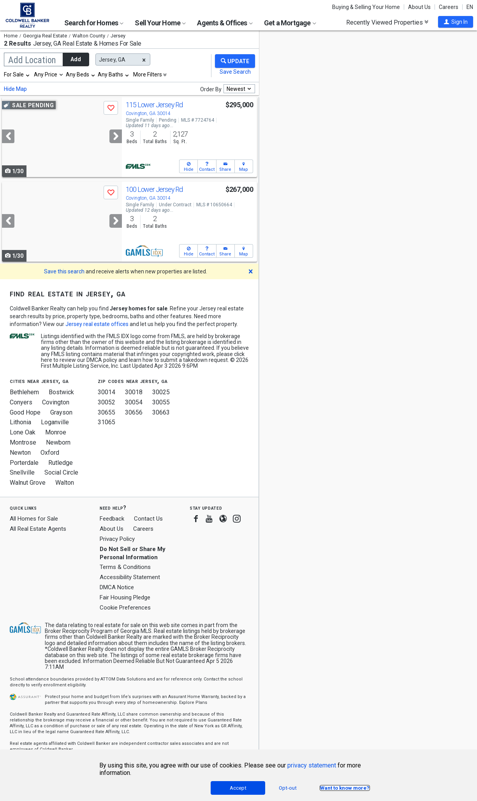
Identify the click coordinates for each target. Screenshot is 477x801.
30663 (161, 412)
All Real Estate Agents (38, 528)
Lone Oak (22, 432)
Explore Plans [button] (193, 702)
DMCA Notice (117, 587)
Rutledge (60, 462)
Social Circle (61, 472)
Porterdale (24, 462)
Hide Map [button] (15, 89)
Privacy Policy (117, 538)
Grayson (61, 412)
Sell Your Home (160, 23)
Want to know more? (345, 788)
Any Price (45, 74)
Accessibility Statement (130, 577)
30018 (134, 392)
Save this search (64, 271)
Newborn (58, 442)
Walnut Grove (28, 482)
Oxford (49, 452)
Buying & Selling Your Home (366, 7)
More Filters (147, 74)
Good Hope (25, 412)
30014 (106, 392)
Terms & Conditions (125, 567)
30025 (161, 392)
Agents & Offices (224, 23)
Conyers (21, 402)
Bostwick (61, 392)
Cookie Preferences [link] (125, 607)
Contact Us (148, 518)
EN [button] (469, 7)
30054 (134, 402)
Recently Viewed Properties (387, 22)
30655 (106, 412)
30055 (161, 402)
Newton (20, 452)
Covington (55, 402)
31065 (106, 422)
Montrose (23, 442)
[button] (455, 22)
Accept (238, 788)
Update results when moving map (319, 43)
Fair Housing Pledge (125, 597)
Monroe (55, 432)
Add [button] (75, 59)
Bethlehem (24, 392)
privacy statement (311, 765)
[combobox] (17, 74)
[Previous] (8, 136)
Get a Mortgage (290, 23)
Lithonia (20, 422)
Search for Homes (93, 23)
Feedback (112, 519)
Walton (64, 482)
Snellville (22, 472)
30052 (106, 402)
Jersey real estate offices (96, 324)
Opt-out (288, 787)
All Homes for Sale (34, 518)
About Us (419, 7)
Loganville (55, 422)
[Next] (115, 136)
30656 (134, 412)
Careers (448, 7)
